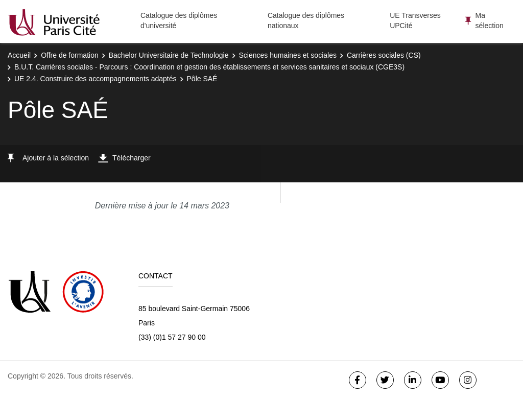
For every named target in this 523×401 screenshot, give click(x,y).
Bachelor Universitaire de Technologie (169, 55)
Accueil (19, 55)
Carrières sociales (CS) (384, 55)
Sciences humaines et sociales (288, 55)
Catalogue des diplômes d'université (178, 20)
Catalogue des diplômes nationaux (306, 20)
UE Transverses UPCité (415, 20)
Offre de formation (70, 55)
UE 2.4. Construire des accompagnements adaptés (95, 79)
